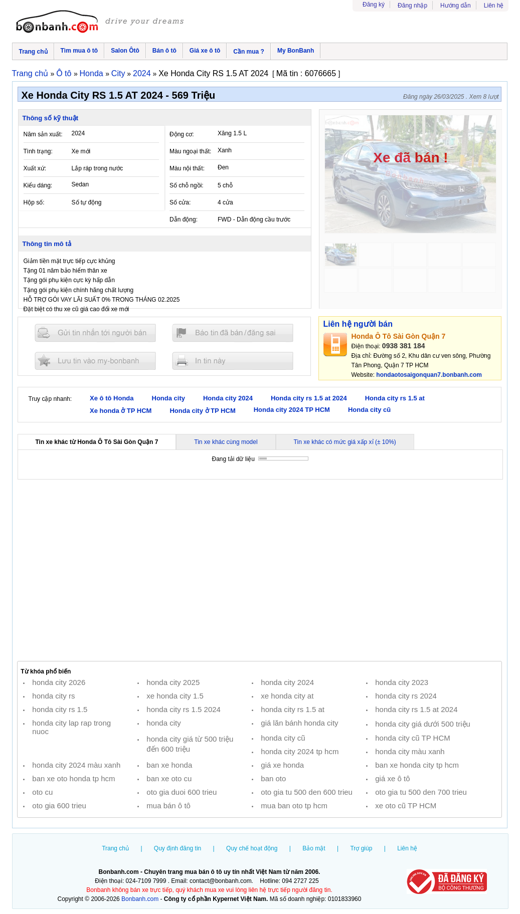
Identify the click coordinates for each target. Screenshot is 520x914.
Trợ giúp (361, 848)
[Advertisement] (259, 570)
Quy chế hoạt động (251, 848)
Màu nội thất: (187, 168)
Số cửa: (180, 202)
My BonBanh (295, 50)
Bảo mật (313, 848)
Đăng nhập (412, 5)
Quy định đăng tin (177, 848)
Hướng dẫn (455, 5)
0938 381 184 (403, 346)
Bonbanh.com (139, 898)
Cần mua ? (248, 51)
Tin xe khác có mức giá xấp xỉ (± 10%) (345, 441)
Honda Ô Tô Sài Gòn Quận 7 (399, 336)
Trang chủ (33, 51)
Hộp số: (34, 202)
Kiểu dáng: (38, 185)
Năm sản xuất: (43, 134)
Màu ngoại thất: (190, 151)
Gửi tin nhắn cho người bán (95, 333)
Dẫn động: (183, 219)
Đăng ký (374, 4)
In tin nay (232, 360)
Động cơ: (181, 134)
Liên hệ (494, 5)
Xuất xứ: (35, 168)
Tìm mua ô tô (79, 50)
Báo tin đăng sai (232, 333)
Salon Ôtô (125, 50)
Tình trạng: (38, 151)
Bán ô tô (164, 50)
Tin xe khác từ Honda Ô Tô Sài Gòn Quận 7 (97, 441)
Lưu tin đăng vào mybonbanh (95, 360)
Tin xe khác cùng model (225, 441)
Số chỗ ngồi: (186, 185)
